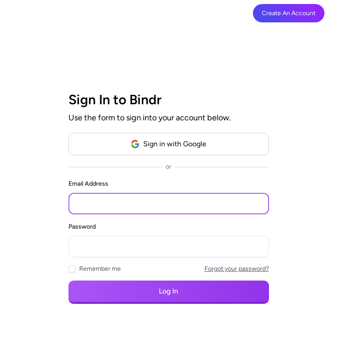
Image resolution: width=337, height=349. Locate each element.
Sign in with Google (168, 144)
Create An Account (289, 13)
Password (82, 226)
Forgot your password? (237, 268)
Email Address (88, 183)
